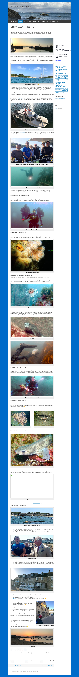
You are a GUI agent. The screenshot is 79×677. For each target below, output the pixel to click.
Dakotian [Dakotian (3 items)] (63, 73)
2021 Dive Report (20, 652)
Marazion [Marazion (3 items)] (56, 82)
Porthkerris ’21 (16, 660)
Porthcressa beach (36, 503)
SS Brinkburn (51, 652)
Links (47, 21)
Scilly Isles (46, 652)
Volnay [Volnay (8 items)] (65, 92)
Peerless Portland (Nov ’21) (49, 660)
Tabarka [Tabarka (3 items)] (57, 91)
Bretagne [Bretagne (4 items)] (61, 70)
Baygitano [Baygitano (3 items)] (64, 66)
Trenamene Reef (40, 653)
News (16, 21)
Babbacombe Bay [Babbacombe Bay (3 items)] (59, 66)
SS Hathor (17, 653)
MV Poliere (43, 652)
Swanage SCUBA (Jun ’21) (15, 665)
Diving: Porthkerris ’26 (63, 54)
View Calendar (58, 60)
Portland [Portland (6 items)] (64, 86)
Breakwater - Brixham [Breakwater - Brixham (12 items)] (59, 68)
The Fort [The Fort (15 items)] (65, 91)
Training (30, 21)
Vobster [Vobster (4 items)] (61, 92)
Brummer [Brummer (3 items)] (65, 70)
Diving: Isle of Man (63, 47)
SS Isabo (20, 653)
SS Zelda (35, 653)
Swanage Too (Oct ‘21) (33, 660)
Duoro (30, 652)
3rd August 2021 (14, 30)
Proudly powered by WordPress (16, 671)
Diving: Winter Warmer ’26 (64, 58)
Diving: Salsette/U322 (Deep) (65, 50)
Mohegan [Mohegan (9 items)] (58, 84)
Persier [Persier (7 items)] (57, 85)
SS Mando (27, 653)
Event (38, 21)
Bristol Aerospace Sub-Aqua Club (24, 7)
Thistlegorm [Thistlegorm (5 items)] (57, 92)
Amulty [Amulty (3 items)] (56, 66)
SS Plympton (32, 653)
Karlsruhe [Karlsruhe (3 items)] (61, 79)
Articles (34, 21)
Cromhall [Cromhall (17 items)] (58, 73)
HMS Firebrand (34, 652)
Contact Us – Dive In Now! (53, 21)
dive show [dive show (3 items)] (66, 73)
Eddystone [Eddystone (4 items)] (63, 75)
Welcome (12, 21)
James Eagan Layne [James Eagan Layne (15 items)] (61, 78)
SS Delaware (12, 653)
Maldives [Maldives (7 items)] (60, 81)
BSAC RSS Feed (59, 96)
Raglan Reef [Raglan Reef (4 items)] (57, 88)
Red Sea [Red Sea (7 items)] (62, 88)
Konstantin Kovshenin (34, 671)
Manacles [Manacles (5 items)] (65, 80)
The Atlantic (15, 598)
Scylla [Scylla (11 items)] (63, 89)
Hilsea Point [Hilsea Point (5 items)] (64, 76)
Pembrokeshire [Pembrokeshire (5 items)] (64, 83)
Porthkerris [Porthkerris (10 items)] (58, 86)
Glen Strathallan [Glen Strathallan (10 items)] (61, 75)
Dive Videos (26, 21)
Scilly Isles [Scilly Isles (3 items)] (59, 89)
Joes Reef (39, 652)
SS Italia (23, 653)
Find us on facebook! (59, 29)
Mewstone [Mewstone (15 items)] (62, 82)
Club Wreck (43, 21)
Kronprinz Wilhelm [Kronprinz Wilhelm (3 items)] (65, 79)
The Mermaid (20, 98)
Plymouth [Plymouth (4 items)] (60, 85)
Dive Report (20, 21)
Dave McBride (22, 132)
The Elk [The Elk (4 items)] (60, 91)
